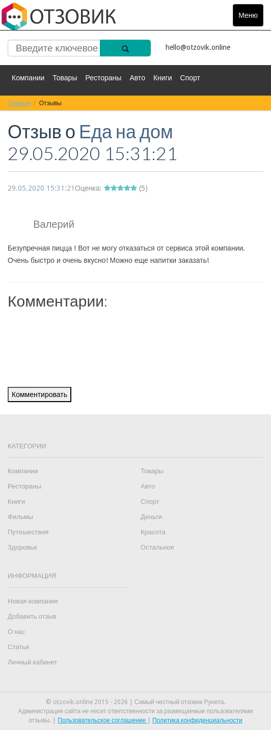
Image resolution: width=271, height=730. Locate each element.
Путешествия (28, 532)
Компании (28, 78)
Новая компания (33, 601)
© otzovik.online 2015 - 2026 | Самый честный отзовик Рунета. (136, 702)
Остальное (157, 547)
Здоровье (22, 547)
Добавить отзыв (32, 616)
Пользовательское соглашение (102, 720)
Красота (153, 532)
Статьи (18, 647)
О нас (16, 631)
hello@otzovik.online (198, 47)
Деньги (151, 517)
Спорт (190, 78)
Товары (64, 78)
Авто (137, 78)
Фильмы (20, 517)
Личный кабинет (32, 662)
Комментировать (39, 394)
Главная (19, 103)
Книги (162, 78)
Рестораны (103, 78)
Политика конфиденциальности (197, 720)
